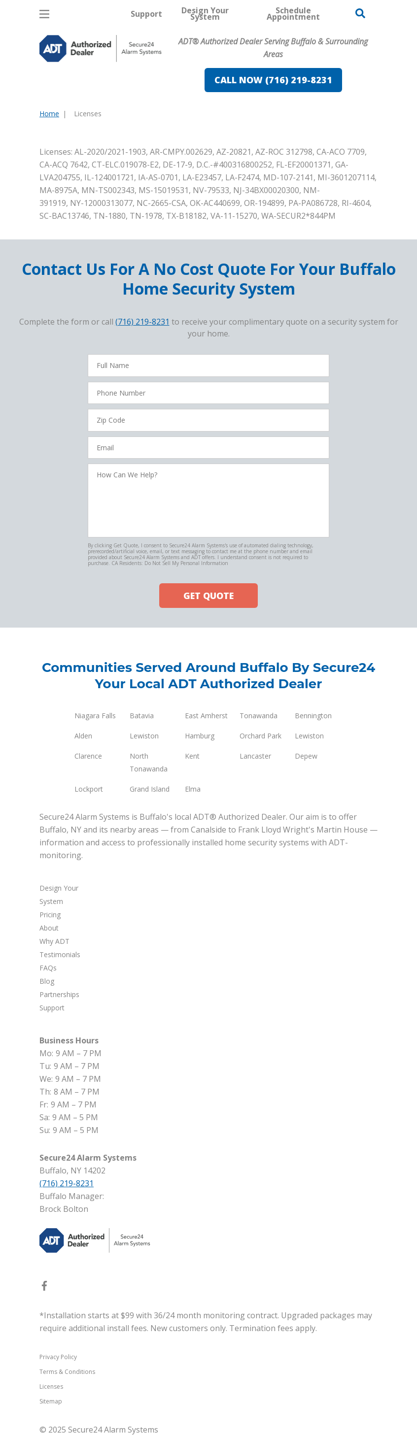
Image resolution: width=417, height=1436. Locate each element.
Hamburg (199, 735)
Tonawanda (259, 715)
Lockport (88, 789)
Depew (306, 756)
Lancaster (255, 756)
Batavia (142, 715)
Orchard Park (260, 735)
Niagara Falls (95, 715)
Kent (192, 756)
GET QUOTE (208, 595)
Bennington (313, 715)
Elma (193, 789)
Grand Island (150, 789)
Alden (83, 735)
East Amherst (206, 715)
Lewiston (144, 735)
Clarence (88, 756)
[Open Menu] (44, 14)
